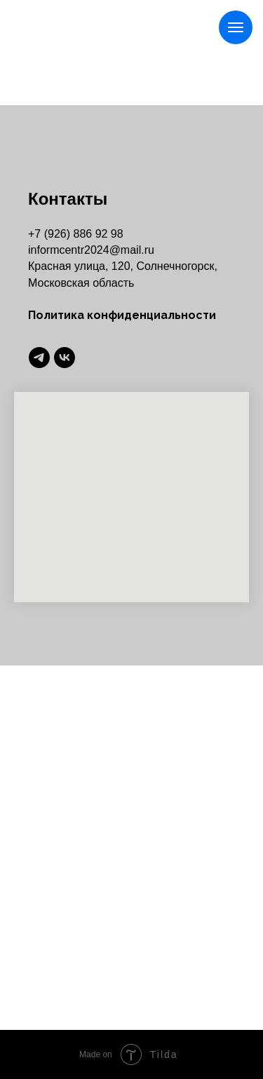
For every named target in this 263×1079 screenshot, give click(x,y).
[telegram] (39, 357)
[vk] (64, 357)
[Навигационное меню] (235, 27)
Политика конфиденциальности (122, 315)
